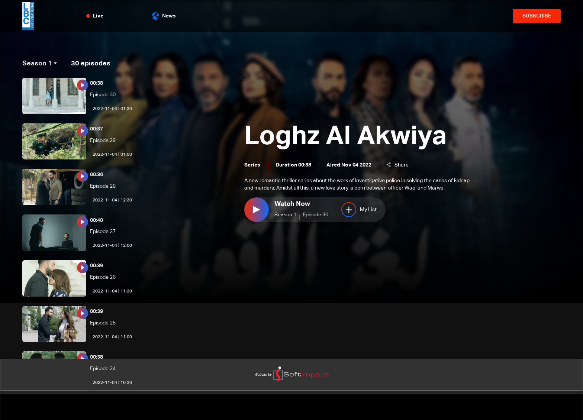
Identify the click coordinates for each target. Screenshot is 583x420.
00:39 (96, 265)
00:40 (96, 220)
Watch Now (292, 204)
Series (252, 165)
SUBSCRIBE (536, 16)
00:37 (96, 129)
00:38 (96, 83)
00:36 (96, 174)
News (164, 16)
